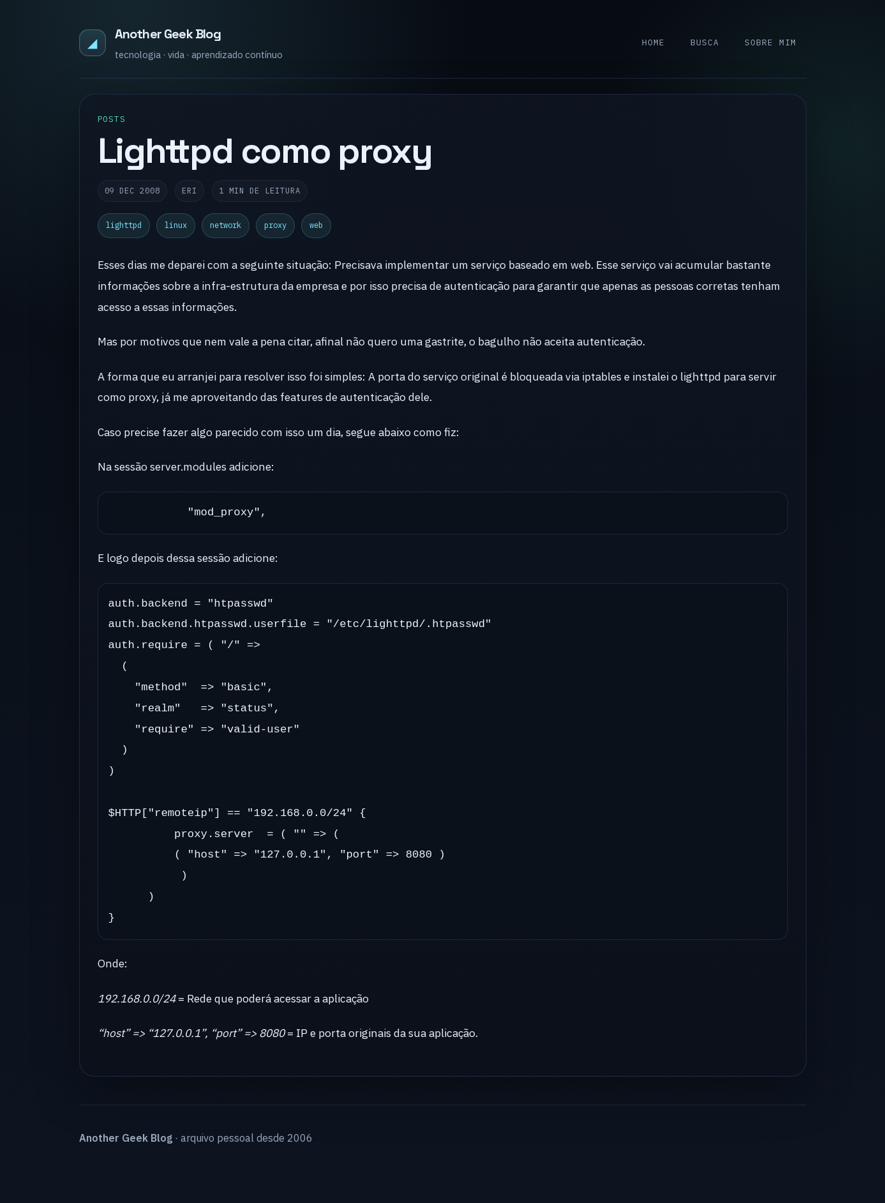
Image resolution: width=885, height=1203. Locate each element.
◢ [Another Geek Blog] (92, 42)
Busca (704, 42)
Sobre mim (770, 42)
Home (653, 42)
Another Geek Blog (168, 34)
